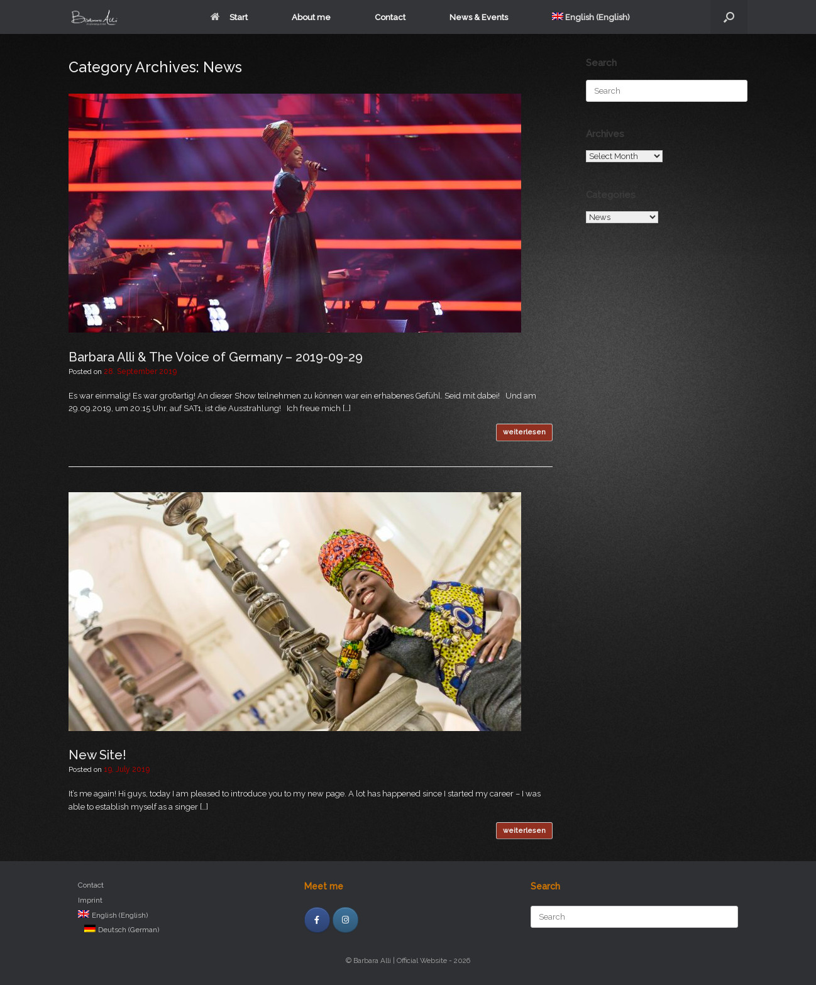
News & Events (478, 17)
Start (229, 17)
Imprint (90, 900)
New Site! (97, 754)
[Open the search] (728, 17)
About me (311, 17)
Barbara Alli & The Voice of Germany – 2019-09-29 (216, 357)
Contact (390, 17)
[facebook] (317, 920)
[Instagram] (345, 920)
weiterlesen (524, 432)
